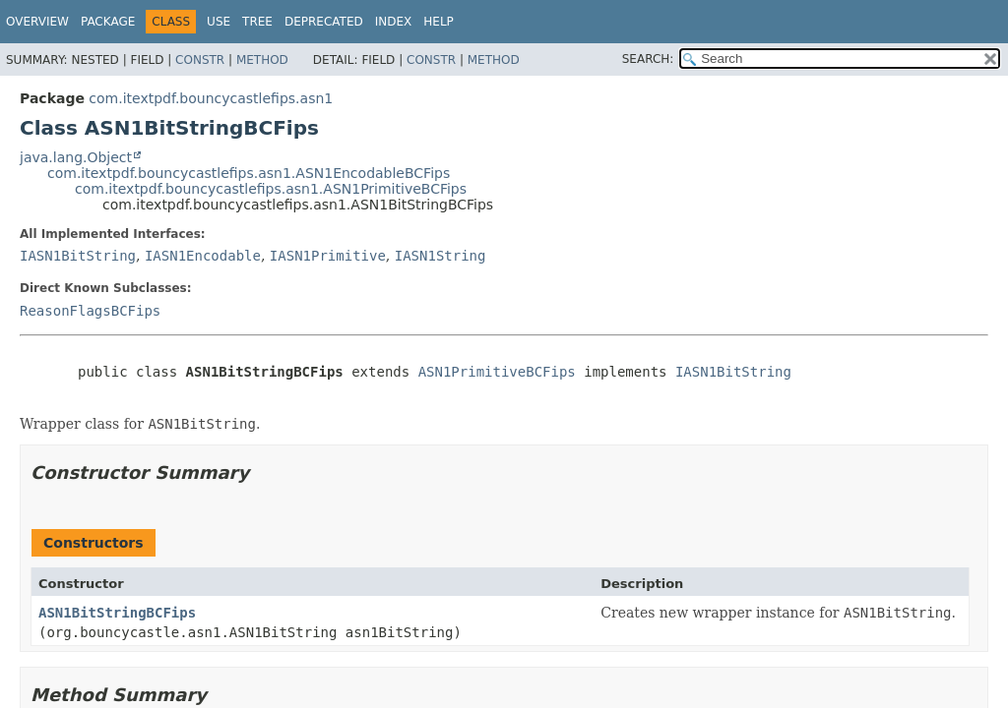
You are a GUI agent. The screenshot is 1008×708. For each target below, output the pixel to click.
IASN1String (440, 256)
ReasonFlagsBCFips (90, 311)
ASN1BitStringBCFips (117, 612)
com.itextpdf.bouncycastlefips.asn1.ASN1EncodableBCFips (248, 173)
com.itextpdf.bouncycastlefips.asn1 (211, 98)
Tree (257, 22)
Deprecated (323, 22)
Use (218, 22)
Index (393, 22)
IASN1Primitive (328, 256)
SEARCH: (648, 59)
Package (108, 22)
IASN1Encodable (203, 256)
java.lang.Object (76, 157)
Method (262, 60)
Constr (199, 60)
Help (438, 22)
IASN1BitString (78, 256)
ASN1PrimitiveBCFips (497, 372)
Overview (37, 22)
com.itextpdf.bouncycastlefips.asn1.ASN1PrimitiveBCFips (271, 189)
